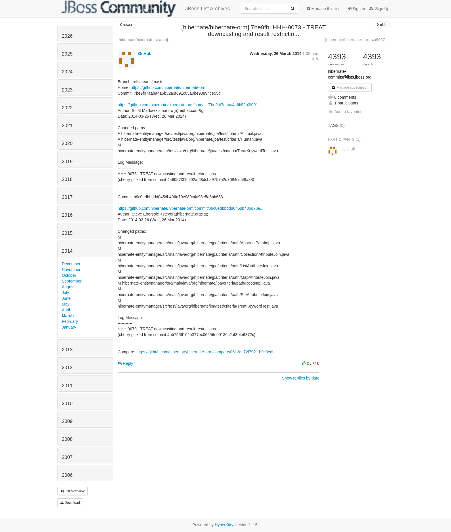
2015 (67, 233)
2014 (67, 251)
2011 (67, 385)
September (71, 281)
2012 (67, 367)
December (71, 264)
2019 (67, 161)
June (66, 298)
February (70, 321)
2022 (67, 107)
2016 (67, 215)
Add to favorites (345, 111)
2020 (67, 143)
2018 (67, 179)
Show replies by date (300, 378)
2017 (67, 197)
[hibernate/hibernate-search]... (144, 39)
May (65, 304)
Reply (125, 363)
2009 (67, 421)
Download (70, 503)
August (68, 287)
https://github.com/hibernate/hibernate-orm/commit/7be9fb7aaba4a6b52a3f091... (189, 104)
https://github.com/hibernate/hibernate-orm (169, 87)
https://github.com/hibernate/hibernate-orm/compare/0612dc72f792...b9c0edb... (207, 352)
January (69, 327)
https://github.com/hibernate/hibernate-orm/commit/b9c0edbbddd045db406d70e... (190, 208)
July (65, 292)
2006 (67, 475)
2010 (67, 403)
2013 (67, 349)
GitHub (145, 53)
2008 (67, 439)
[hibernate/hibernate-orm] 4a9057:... (357, 39)
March (68, 315)
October (69, 275)
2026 (67, 36)
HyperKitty (224, 525)
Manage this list (323, 8)
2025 (67, 54)
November (71, 269)
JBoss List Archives (146, 8)
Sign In (356, 8)
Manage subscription (349, 87)
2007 (67, 457)
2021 (67, 125)
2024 (67, 72)
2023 (67, 90)
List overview (72, 491)
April (66, 310)
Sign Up (379, 8)
